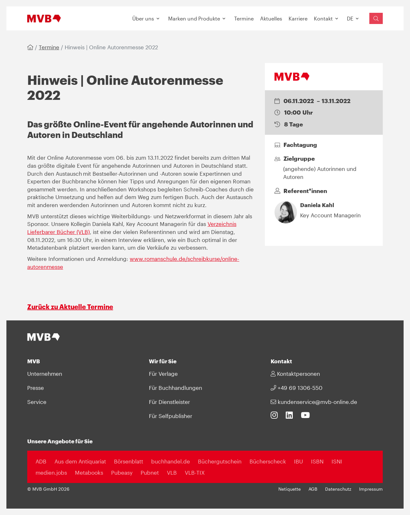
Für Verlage (163, 373)
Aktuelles (271, 18)
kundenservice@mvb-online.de (314, 401)
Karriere (298, 18)
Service (36, 401)
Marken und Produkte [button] (194, 18)
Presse (35, 387)
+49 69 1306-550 (297, 387)
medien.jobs (51, 472)
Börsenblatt (128, 461)
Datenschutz (338, 489)
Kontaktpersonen (295, 373)
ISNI (337, 461)
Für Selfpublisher (170, 416)
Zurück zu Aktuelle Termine (70, 306)
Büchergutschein (220, 461)
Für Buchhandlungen (175, 387)
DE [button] (350, 18)
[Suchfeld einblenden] (376, 18)
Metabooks (89, 472)
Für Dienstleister (169, 401)
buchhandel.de (170, 461)
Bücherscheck (268, 461)
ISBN (317, 461)
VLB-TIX (195, 472)
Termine (244, 18)
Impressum (371, 489)
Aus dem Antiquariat (80, 461)
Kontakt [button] (323, 18)
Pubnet (150, 472)
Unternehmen (44, 373)
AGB (312, 489)
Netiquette (289, 489)
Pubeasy (122, 472)
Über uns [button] (143, 18)
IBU (298, 461)
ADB (41, 461)
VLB (172, 472)
